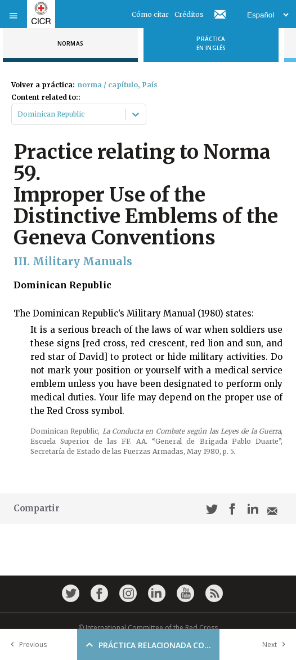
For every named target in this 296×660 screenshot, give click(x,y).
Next (276, 644)
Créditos (189, 14)
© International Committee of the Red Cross (148, 627)
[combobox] (18, 114)
